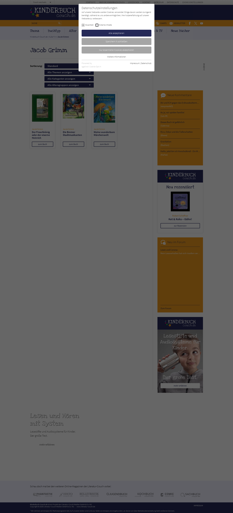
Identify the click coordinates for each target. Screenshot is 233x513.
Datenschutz (146, 63)
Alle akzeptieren (116, 33)
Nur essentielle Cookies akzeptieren (116, 49)
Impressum (135, 63)
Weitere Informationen (116, 56)
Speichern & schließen (116, 41)
